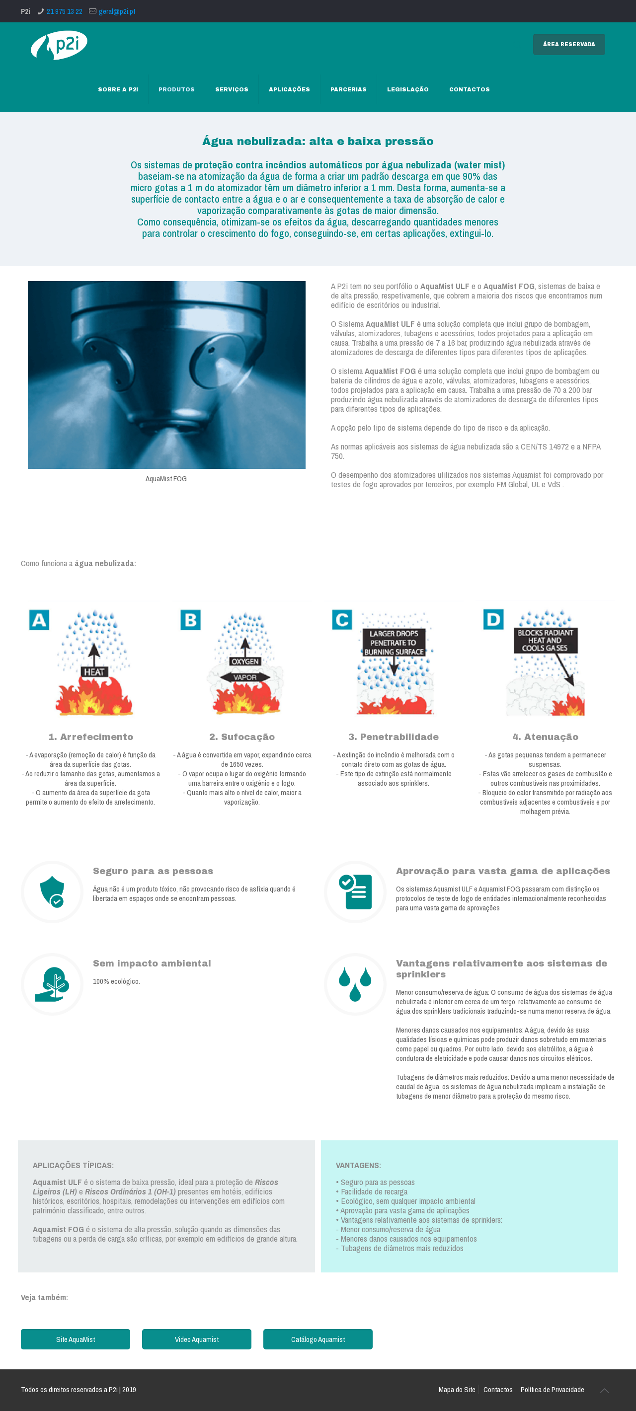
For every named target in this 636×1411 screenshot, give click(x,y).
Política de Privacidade (552, 1389)
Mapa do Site (457, 1389)
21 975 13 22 (64, 11)
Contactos (498, 1389)
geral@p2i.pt (117, 11)
